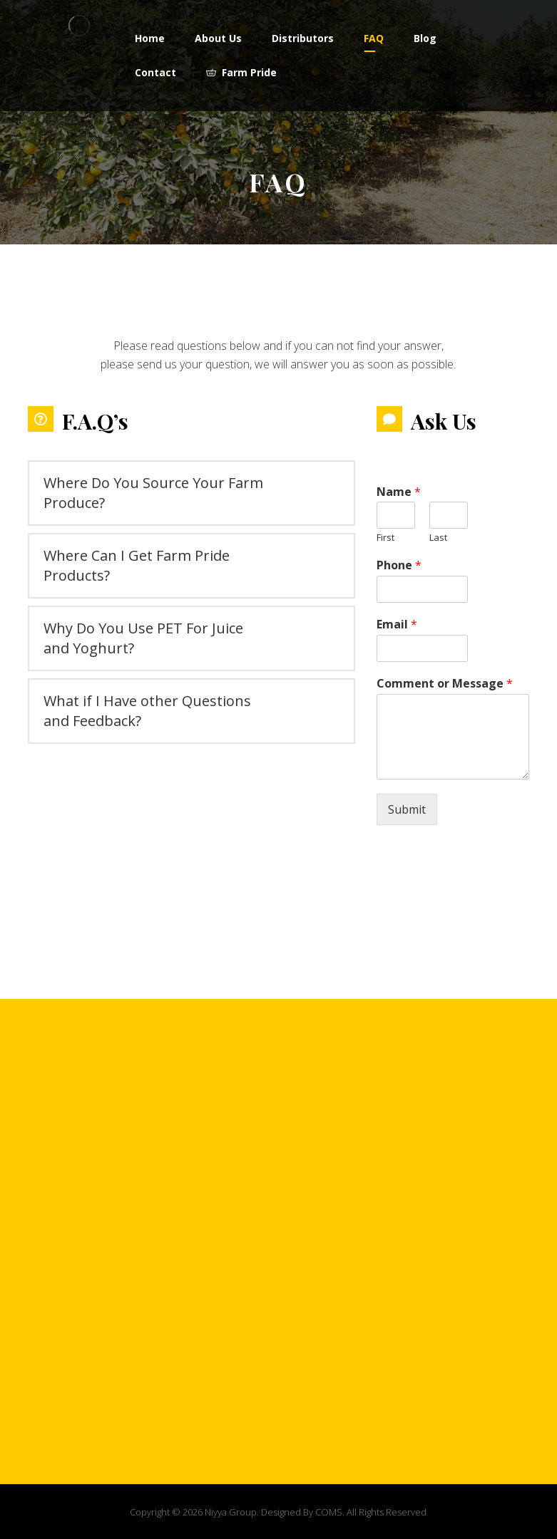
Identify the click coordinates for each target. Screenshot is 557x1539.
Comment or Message (445, 683)
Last (438, 538)
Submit (407, 809)
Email (397, 624)
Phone (399, 565)
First (385, 538)
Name (399, 491)
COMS (328, 1512)
